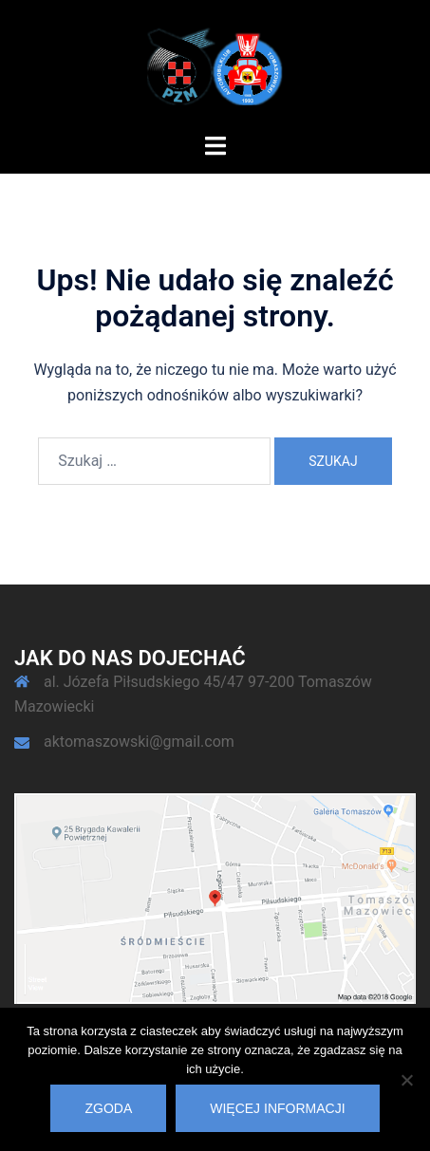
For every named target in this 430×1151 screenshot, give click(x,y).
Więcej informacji (277, 1108)
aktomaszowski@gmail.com (139, 742)
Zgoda (108, 1108)
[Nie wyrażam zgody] (406, 1079)
